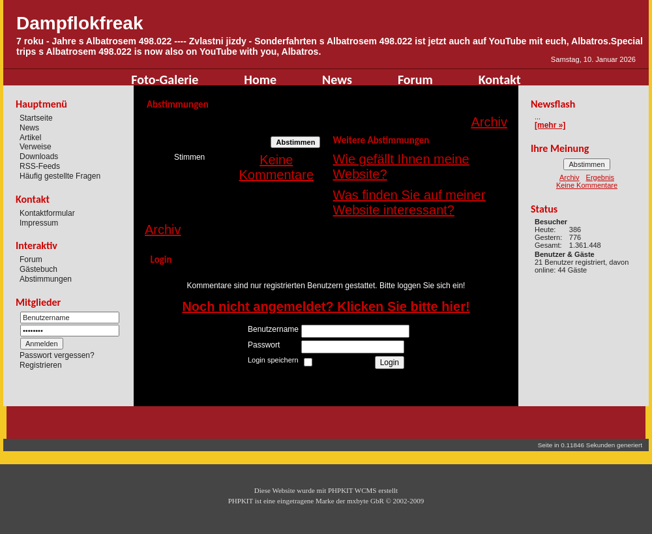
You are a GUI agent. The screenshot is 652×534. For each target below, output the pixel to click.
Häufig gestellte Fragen (60, 176)
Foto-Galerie (164, 79)
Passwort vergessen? (57, 355)
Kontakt (500, 79)
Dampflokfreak (79, 23)
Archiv (489, 122)
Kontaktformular (47, 213)
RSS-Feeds (40, 166)
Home (260, 79)
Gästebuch (38, 269)
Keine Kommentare (276, 167)
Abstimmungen (46, 279)
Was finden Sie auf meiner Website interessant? (409, 202)
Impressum (39, 222)
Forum (415, 79)
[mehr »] (550, 125)
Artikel (30, 136)
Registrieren (41, 365)
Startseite (36, 118)
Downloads (39, 156)
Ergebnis (600, 177)
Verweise (36, 146)
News (337, 79)
